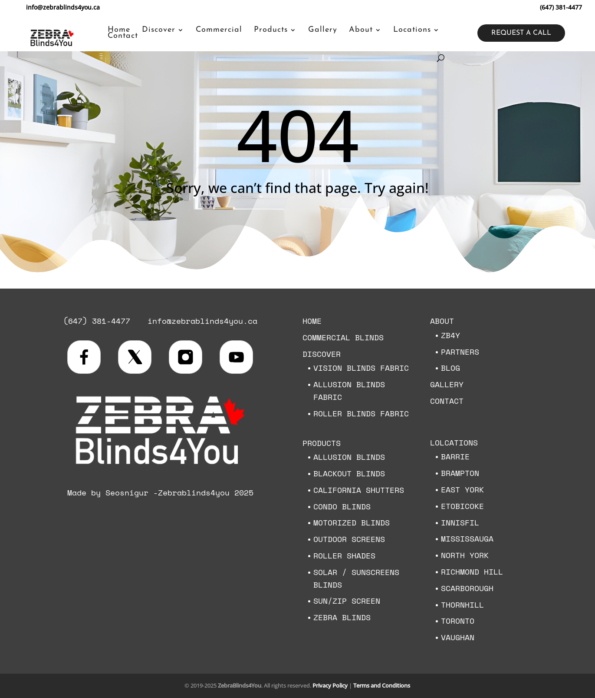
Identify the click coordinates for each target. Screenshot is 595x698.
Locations (412, 30)
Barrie (455, 456)
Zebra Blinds (342, 617)
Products (271, 30)
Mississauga (467, 538)
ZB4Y (450, 335)
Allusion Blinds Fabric (349, 390)
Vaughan (457, 637)
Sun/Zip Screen (346, 600)
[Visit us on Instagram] (185, 357)
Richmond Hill (472, 571)
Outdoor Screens (349, 539)
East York (462, 489)
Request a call (521, 33)
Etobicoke (462, 506)
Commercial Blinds (343, 337)
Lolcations (454, 442)
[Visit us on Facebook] (84, 357)
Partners (460, 351)
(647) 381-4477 (561, 7)
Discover (158, 30)
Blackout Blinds (349, 473)
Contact (123, 36)
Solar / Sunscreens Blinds (356, 578)
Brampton (460, 473)
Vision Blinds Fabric (361, 367)
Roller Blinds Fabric (361, 413)
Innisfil (460, 522)
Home (119, 30)
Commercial (219, 30)
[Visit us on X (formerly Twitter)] (134, 357)
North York (465, 555)
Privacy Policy (330, 685)
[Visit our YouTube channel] (236, 357)
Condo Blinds (342, 506)
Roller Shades (344, 555)
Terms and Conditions (381, 685)
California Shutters (358, 489)
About (361, 30)
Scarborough (467, 588)
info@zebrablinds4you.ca (202, 320)
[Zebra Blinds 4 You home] (160, 466)
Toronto (457, 620)
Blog (450, 367)
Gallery (322, 30)
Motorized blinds (351, 522)
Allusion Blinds (349, 456)
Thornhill (462, 604)
